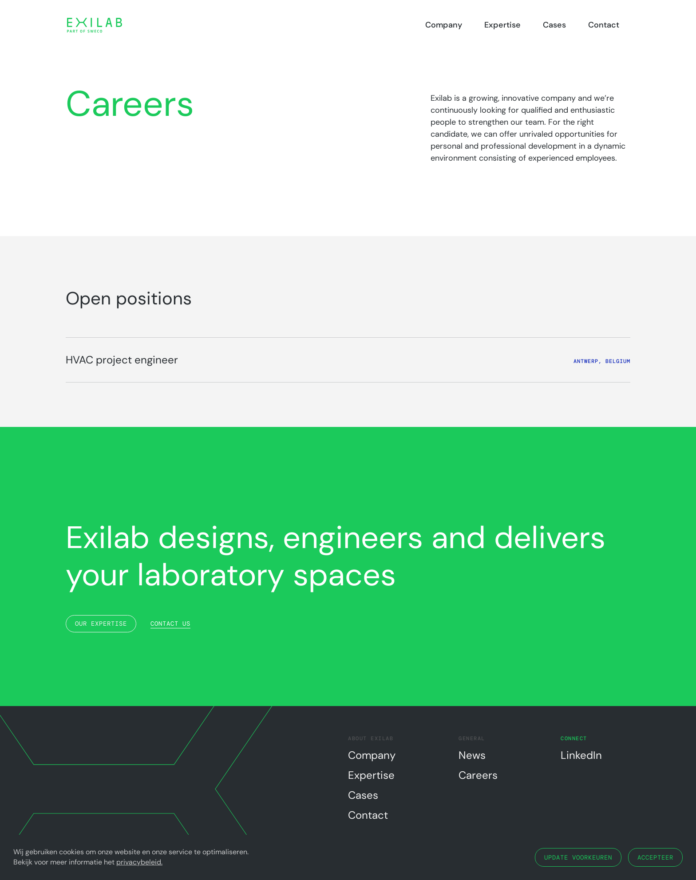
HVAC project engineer (122, 360)
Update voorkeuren (578, 857)
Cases (554, 25)
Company (443, 25)
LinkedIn (581, 755)
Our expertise (101, 623)
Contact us (170, 623)
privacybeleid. (139, 862)
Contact (603, 25)
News (472, 755)
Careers (478, 775)
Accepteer (655, 857)
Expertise (502, 25)
